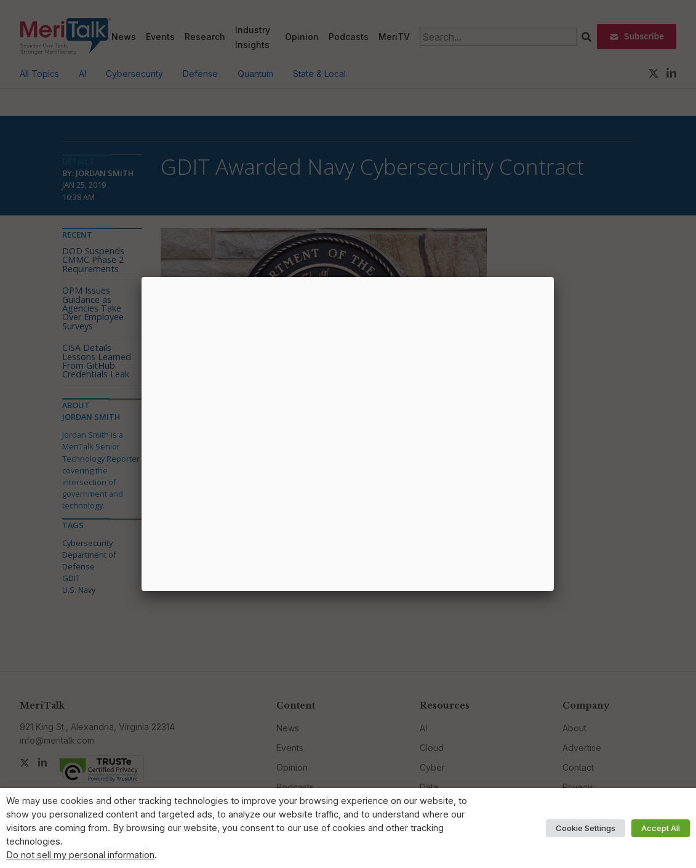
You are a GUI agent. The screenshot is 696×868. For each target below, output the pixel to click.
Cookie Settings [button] (585, 828)
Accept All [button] (660, 828)
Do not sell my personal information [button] (80, 855)
